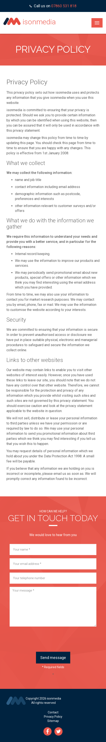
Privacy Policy (53, 716)
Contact (53, 712)
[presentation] (53, 639)
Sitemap (53, 721)
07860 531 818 (63, 6)
